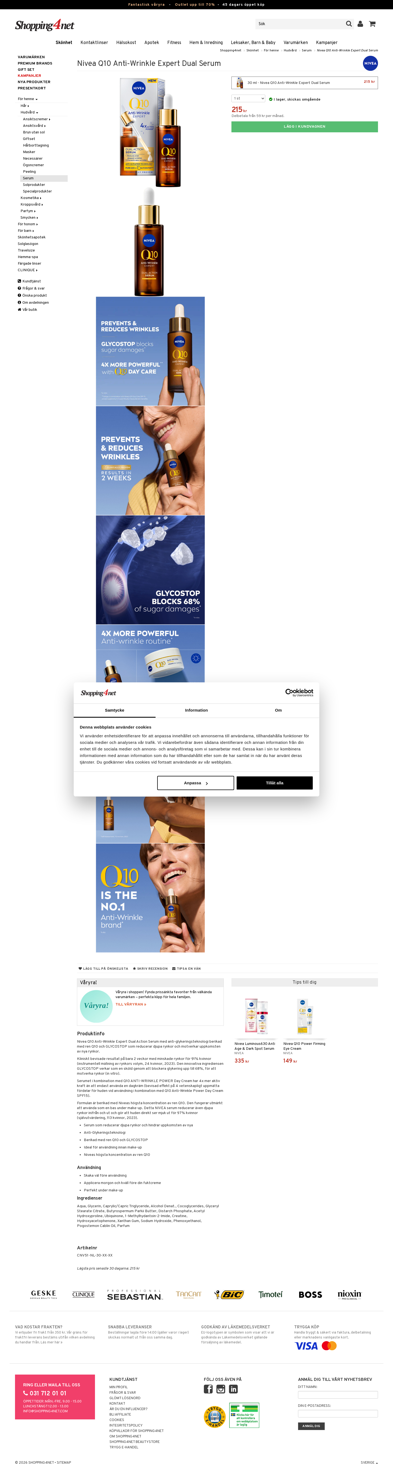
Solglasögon (28, 244)
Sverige (369, 1463)
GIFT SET (26, 70)
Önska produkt (32, 295)
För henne (271, 50)
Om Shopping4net (125, 1436)
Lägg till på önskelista (103, 969)
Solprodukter (34, 185)
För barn (26, 231)
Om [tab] (278, 710)
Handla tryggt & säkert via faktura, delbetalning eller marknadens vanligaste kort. (336, 1337)
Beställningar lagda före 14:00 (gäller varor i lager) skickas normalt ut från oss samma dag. (150, 1332)
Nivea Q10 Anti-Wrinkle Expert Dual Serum (347, 50)
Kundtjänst (29, 281)
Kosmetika (31, 198)
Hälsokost (126, 43)
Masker (29, 152)
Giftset (29, 139)
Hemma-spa (28, 257)
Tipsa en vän (186, 969)
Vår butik (27, 310)
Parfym (28, 211)
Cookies (116, 1420)
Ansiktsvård (35, 126)
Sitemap (64, 1463)
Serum (307, 50)
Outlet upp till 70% (195, 4)
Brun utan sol (34, 132)
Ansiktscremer (37, 119)
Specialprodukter (37, 191)
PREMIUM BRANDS (35, 63)
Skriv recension (150, 969)
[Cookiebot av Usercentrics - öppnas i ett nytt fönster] (289, 693)
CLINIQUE (28, 270)
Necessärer (33, 158)
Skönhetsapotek (32, 237)
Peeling (29, 171)
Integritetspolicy (126, 1426)
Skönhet (64, 43)
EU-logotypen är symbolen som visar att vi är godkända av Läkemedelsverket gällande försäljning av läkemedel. (243, 1335)
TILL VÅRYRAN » (130, 1004)
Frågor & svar (31, 288)
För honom (28, 224)
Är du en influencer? (128, 1409)
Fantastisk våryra (146, 4)
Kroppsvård (32, 204)
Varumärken (296, 43)
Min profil (118, 1387)
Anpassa (196, 783)
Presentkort (32, 88)
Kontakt (117, 1404)
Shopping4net (230, 50)
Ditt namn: (307, 1387)
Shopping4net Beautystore (134, 1442)
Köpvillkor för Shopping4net (136, 1431)
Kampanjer (327, 43)
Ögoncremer (33, 165)
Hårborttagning (36, 145)
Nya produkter (34, 82)
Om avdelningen (33, 302)
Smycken (29, 217)
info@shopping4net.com (45, 1411)
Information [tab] (196, 710)
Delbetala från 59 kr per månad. (257, 116)
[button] (372, 24)
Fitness (174, 43)
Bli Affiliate (120, 1415)
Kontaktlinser (94, 43)
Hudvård (290, 50)
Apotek (151, 43)
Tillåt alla (274, 783)
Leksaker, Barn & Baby (253, 43)
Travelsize (26, 250)
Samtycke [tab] (114, 710)
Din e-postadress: (314, 1406)
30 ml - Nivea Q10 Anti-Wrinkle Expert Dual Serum (304, 82)
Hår (25, 106)
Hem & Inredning (206, 43)
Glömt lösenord (125, 1398)
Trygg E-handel (123, 1447)
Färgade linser (29, 263)
